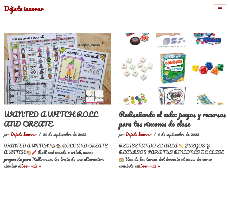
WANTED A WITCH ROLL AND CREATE (51, 119)
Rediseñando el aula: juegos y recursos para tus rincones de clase (172, 119)
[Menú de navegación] (220, 8)
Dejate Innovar (24, 134)
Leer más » (30, 165)
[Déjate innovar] (23, 9)
